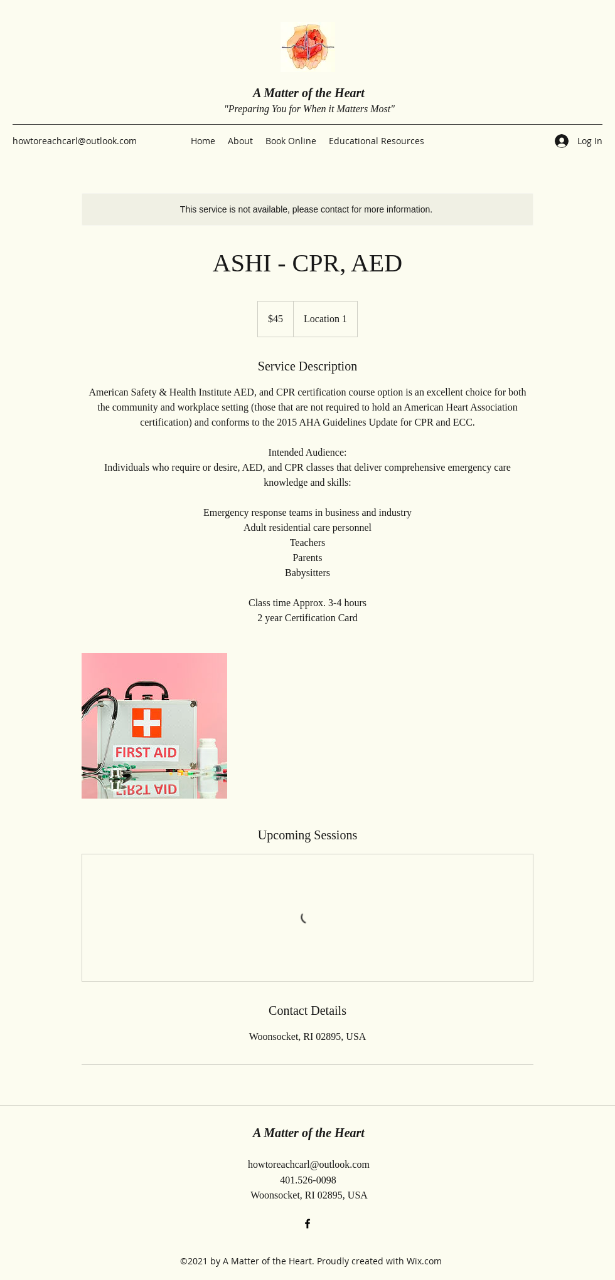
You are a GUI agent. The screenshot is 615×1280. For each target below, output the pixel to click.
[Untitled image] (154, 726)
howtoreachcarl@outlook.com (75, 141)
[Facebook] (307, 1223)
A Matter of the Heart (309, 93)
